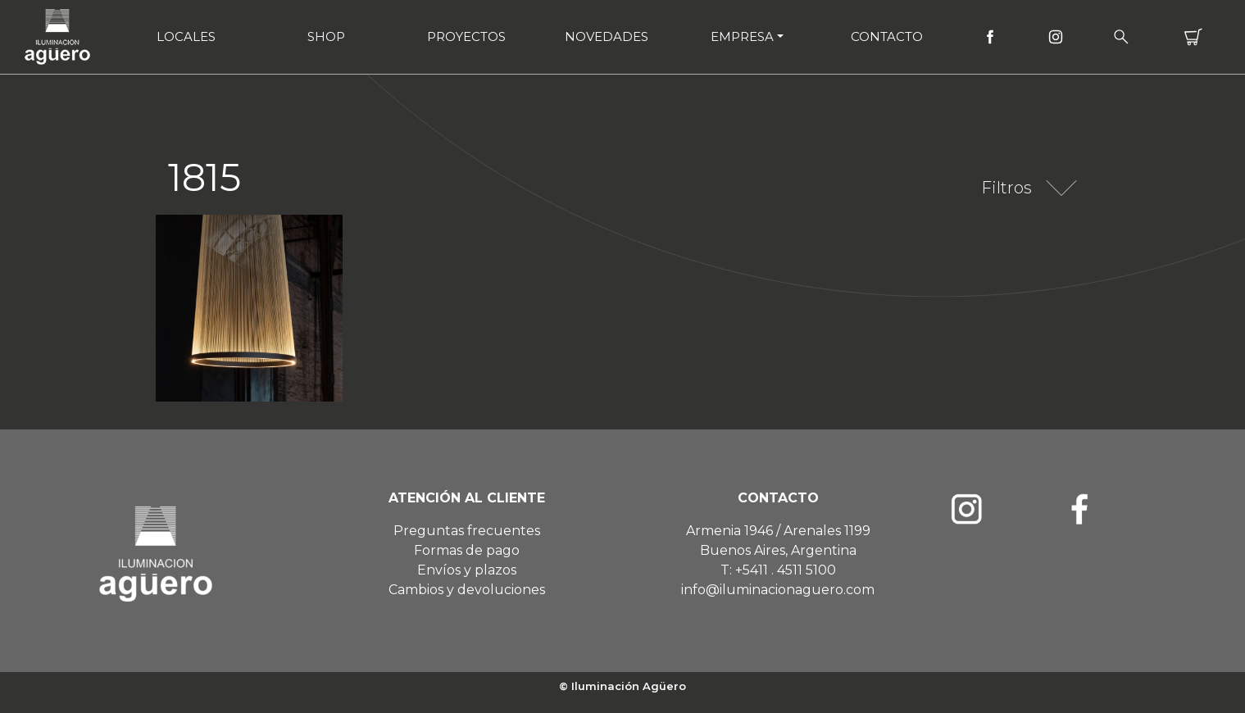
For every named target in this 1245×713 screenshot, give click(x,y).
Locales (186, 36)
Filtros (1006, 188)
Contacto (887, 36)
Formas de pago (467, 550)
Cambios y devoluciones (466, 589)
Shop (326, 36)
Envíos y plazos (466, 570)
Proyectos (466, 36)
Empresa (742, 36)
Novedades (606, 36)
